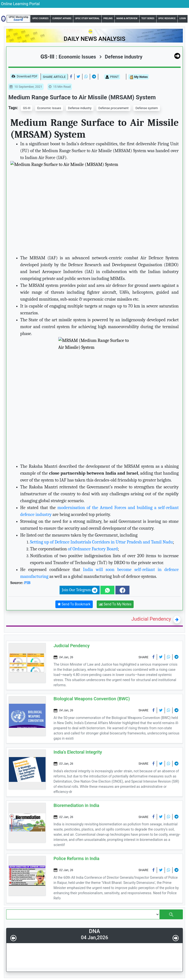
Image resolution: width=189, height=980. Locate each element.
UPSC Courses (40, 18)
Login (182, 18)
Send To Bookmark (74, 604)
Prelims (108, 18)
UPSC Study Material (87, 18)
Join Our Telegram (79, 590)
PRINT (112, 77)
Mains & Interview (127, 18)
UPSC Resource (167, 18)
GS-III (26, 108)
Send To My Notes (115, 604)
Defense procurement (113, 108)
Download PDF (24, 76)
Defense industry (120, 57)
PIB (27, 583)
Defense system (146, 108)
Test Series (147, 18)
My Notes (138, 77)
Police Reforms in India (76, 858)
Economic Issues (49, 108)
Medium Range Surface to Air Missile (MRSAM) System (82, 97)
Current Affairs (61, 18)
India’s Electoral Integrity (78, 752)
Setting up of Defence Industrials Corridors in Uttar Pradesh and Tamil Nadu (101, 542)
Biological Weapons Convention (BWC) (92, 698)
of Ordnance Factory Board (92, 549)
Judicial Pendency (151, 619)
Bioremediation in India (76, 805)
